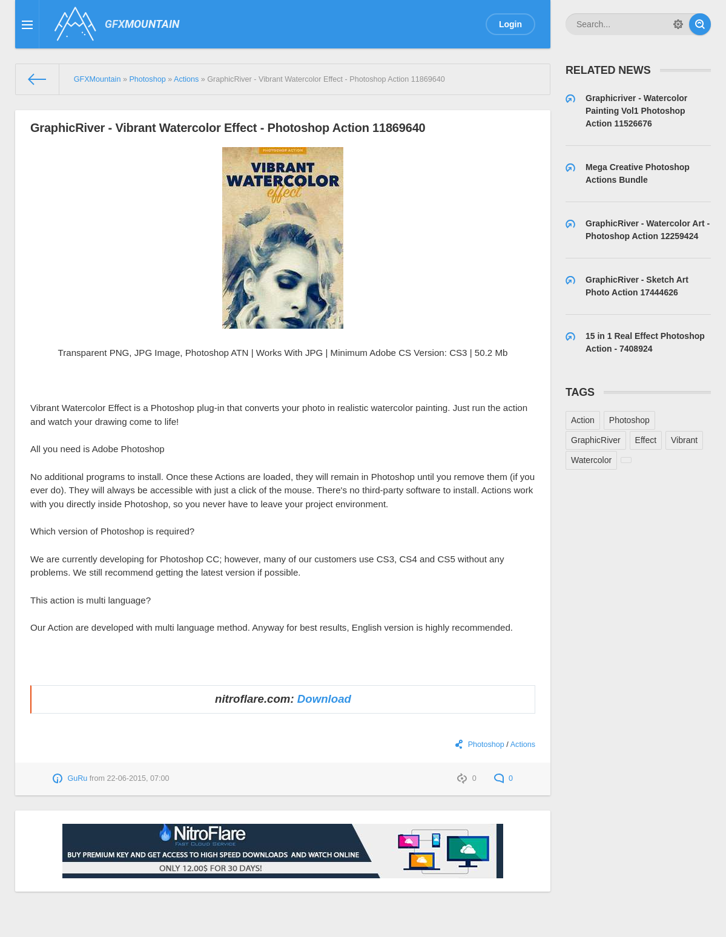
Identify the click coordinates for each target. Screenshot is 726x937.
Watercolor (591, 460)
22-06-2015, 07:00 (138, 778)
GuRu (77, 778)
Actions (522, 744)
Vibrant (684, 440)
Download (324, 698)
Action (583, 420)
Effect (646, 440)
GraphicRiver (596, 440)
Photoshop (486, 744)
